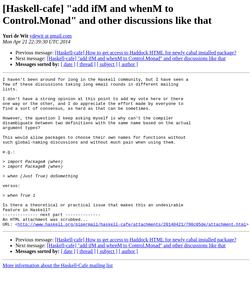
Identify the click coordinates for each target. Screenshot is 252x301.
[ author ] (128, 64)
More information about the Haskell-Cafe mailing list (58, 295)
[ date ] (68, 64)
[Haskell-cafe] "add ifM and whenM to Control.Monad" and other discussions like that (136, 58)
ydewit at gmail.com (51, 36)
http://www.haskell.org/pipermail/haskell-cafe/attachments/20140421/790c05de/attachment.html (132, 254)
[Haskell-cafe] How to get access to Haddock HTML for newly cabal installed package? (146, 52)
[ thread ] (86, 64)
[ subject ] (107, 64)
